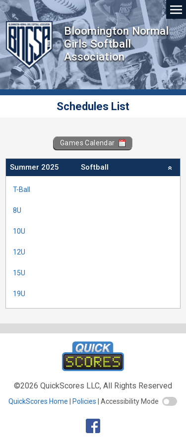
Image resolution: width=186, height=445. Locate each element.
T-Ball (21, 189)
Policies (84, 401)
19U (19, 294)
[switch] (169, 401)
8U (17, 210)
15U (19, 273)
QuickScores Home (38, 401)
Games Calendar (93, 143)
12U (19, 252)
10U (19, 231)
